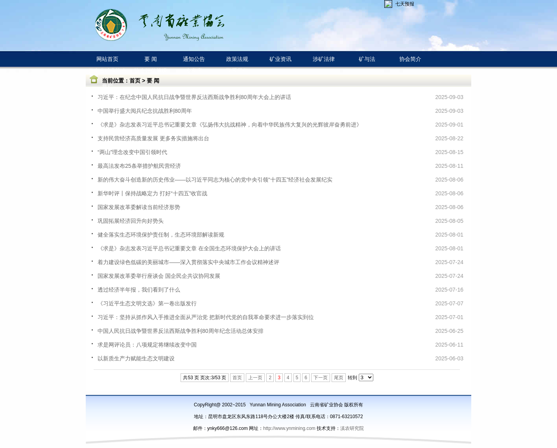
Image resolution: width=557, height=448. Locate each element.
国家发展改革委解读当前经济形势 (139, 207)
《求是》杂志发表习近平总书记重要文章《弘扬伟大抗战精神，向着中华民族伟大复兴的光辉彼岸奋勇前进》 (230, 124)
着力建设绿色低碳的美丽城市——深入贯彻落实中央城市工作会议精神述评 (188, 262)
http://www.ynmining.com (290, 428)
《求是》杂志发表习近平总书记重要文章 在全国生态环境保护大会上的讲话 (189, 248)
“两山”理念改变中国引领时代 (132, 152)
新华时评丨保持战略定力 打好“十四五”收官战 (152, 193)
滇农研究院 (352, 428)
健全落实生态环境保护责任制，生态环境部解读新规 (161, 234)
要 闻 (153, 80)
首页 (134, 80)
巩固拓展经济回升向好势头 (131, 221)
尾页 (338, 377)
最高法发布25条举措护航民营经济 (139, 166)
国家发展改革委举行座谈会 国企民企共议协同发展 (159, 276)
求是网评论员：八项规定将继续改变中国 (147, 345)
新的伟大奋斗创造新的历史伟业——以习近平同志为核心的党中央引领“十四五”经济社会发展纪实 (215, 179)
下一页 (321, 377)
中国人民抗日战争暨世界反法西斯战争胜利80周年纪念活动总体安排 (181, 331)
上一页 (255, 377)
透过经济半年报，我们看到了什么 (139, 289)
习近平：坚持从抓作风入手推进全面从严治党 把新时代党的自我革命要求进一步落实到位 (206, 317)
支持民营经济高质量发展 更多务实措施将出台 (153, 138)
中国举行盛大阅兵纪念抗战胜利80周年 (145, 111)
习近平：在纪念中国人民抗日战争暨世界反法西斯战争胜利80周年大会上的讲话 (194, 97)
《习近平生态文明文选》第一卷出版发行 (147, 303)
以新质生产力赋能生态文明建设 (136, 358)
